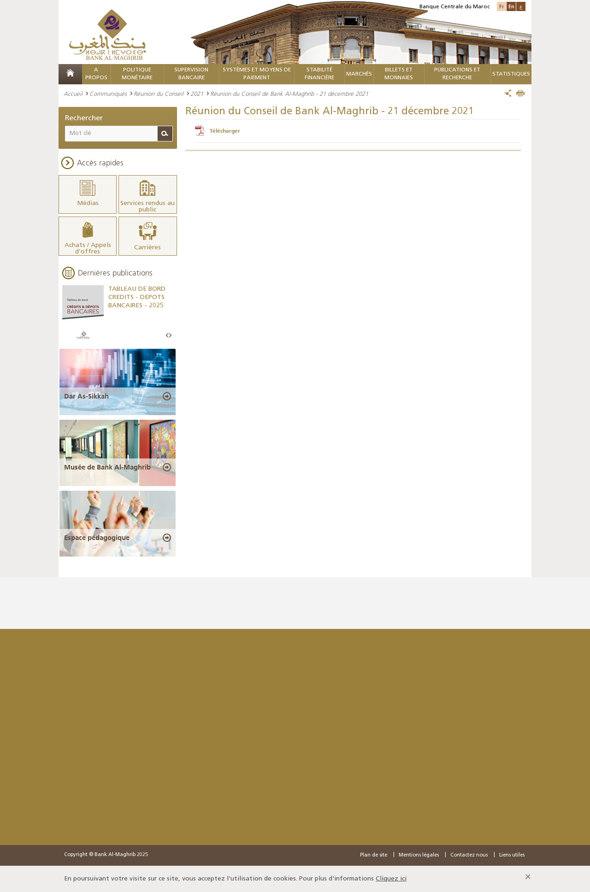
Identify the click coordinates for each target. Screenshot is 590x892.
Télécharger (225, 131)
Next (170, 335)
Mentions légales (419, 854)
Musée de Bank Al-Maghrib (107, 466)
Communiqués (108, 93)
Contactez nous (469, 854)
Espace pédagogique (97, 537)
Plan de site (373, 854)
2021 (196, 93)
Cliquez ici (391, 878)
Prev (167, 335)
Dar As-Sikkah (86, 395)
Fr (501, 6)
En (511, 6)
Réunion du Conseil (158, 93)
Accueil (73, 93)
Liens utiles (512, 854)
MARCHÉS (359, 74)
